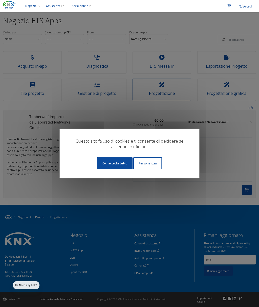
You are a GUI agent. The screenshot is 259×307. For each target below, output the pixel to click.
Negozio (31, 6)
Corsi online (81, 6)
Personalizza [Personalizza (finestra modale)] (148, 163)
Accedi (245, 6)
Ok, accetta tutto (114, 163)
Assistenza (55, 6)
